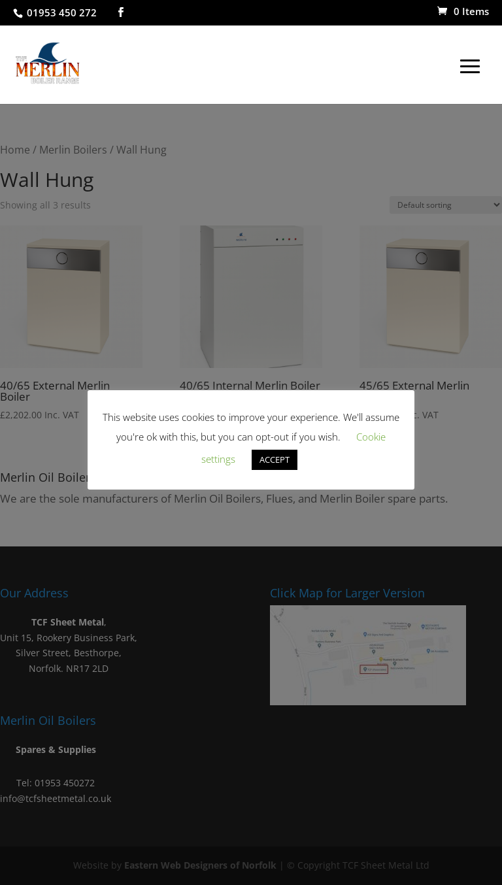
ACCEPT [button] (274, 459)
